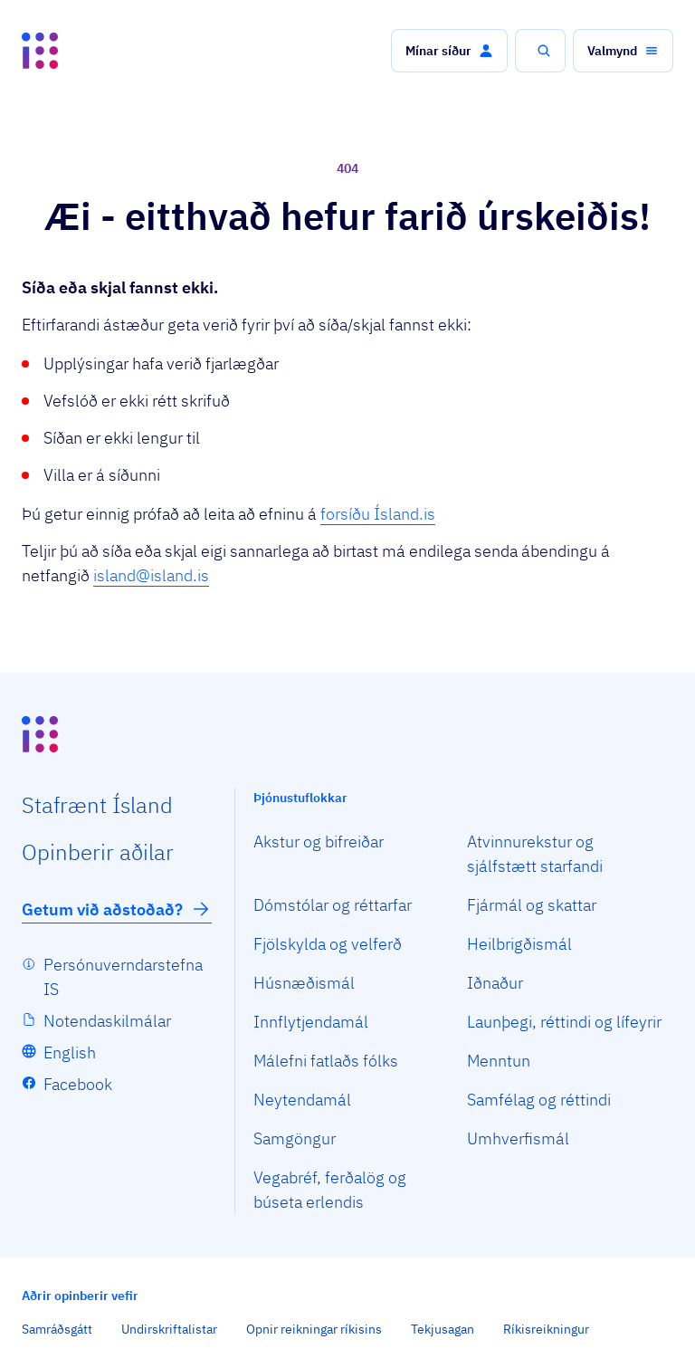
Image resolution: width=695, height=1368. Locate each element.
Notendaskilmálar (107, 1020)
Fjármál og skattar (531, 904)
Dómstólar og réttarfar (332, 904)
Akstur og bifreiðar (318, 841)
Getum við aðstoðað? (117, 909)
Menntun (498, 1060)
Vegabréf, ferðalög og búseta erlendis (329, 1189)
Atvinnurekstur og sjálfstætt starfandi (535, 853)
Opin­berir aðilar (98, 851)
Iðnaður (495, 982)
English (69, 1052)
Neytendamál (302, 1099)
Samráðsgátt (57, 1329)
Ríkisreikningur (546, 1329)
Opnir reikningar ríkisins (314, 1329)
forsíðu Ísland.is (377, 513)
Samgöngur (294, 1138)
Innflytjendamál (310, 1021)
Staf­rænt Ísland (97, 804)
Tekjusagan (442, 1329)
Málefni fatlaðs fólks (325, 1060)
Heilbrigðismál (519, 943)
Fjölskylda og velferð (327, 943)
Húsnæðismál (304, 982)
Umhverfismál (518, 1138)
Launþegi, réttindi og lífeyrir (564, 1021)
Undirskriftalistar (169, 1329)
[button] (449, 50)
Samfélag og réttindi (539, 1099)
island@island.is (151, 575)
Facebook (77, 1084)
